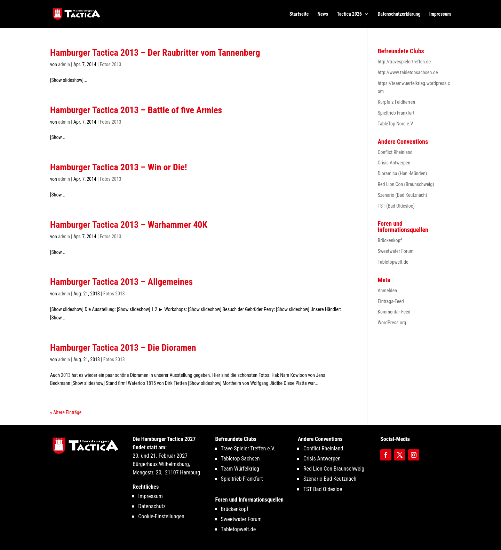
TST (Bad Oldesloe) (396, 206)
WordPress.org (392, 322)
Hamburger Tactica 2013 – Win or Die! (118, 167)
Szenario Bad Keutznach (329, 478)
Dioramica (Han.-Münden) (402, 173)
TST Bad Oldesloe (322, 489)
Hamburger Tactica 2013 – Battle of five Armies (136, 110)
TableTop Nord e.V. (396, 123)
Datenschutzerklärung (398, 14)
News (323, 14)
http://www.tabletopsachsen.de (408, 72)
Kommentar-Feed (394, 312)
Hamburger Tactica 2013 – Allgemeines (121, 282)
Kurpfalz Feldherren (396, 102)
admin (64, 64)
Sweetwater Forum (396, 251)
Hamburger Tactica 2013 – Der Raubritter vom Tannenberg (155, 52)
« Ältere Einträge (65, 412)
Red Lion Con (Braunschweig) (406, 184)
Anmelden (387, 290)
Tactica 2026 (349, 14)
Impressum (440, 14)
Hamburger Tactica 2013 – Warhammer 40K (128, 224)
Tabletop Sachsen (240, 458)
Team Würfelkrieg (240, 468)
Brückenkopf (390, 240)
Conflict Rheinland (395, 152)
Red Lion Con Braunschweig (333, 468)
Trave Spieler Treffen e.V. (248, 448)
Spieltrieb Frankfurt (396, 113)
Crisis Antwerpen (394, 162)
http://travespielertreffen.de (404, 61)
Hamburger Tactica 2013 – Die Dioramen (123, 347)
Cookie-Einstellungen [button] (161, 516)
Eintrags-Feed (391, 301)
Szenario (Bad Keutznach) (402, 195)
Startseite (299, 14)
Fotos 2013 (110, 64)
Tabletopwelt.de (393, 262)
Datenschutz (152, 506)
